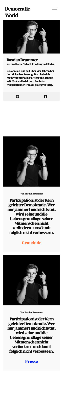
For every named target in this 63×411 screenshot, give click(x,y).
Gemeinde (31, 249)
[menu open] (54, 8)
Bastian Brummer (34, 200)
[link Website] (17, 96)
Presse (31, 367)
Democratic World (17, 12)
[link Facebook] (46, 96)
